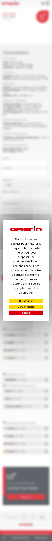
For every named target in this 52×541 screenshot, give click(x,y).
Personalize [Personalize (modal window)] (26, 312)
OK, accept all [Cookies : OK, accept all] (26, 301)
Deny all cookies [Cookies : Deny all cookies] (26, 307)
